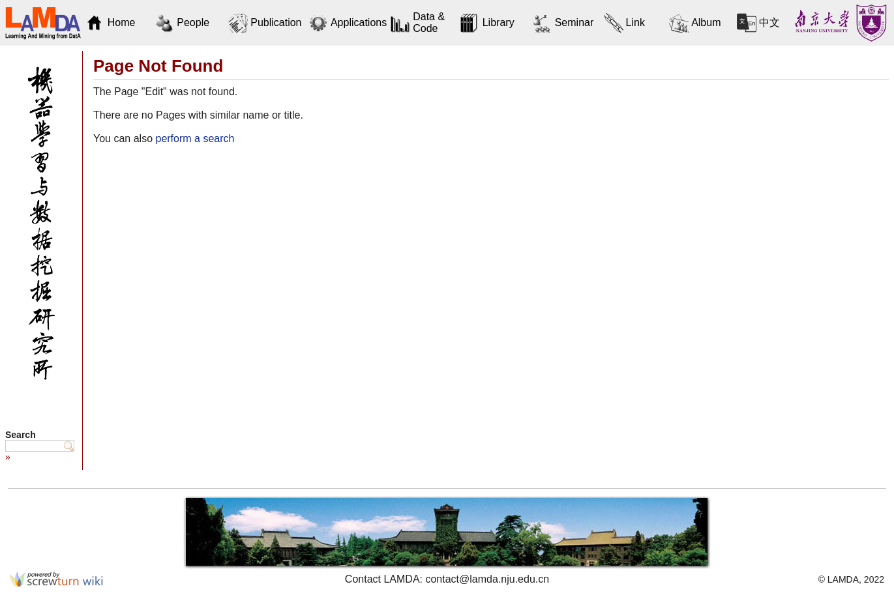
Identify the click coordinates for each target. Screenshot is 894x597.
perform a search (194, 138)
